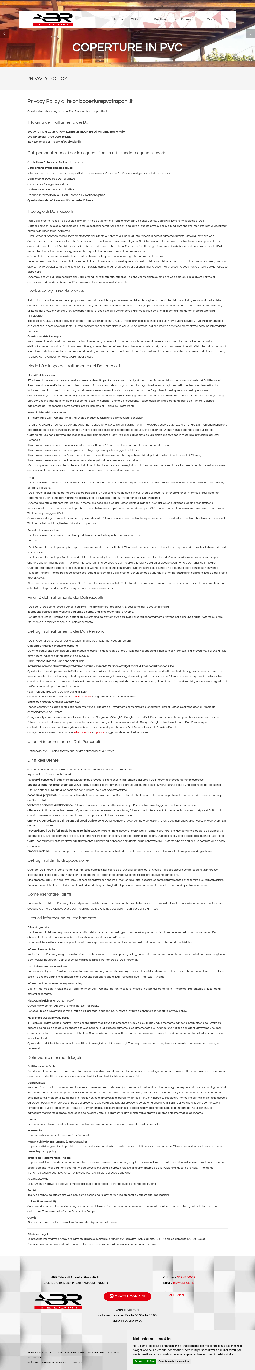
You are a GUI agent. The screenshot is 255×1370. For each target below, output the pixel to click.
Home (118, 19)
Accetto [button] (139, 1361)
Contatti (213, 19)
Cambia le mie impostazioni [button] (173, 1361)
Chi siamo (138, 19)
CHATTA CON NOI (128, 1296)
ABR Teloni (176, 1295)
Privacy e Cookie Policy (69, 1362)
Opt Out (99, 732)
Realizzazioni (164, 19)
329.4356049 (186, 1277)
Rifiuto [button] (151, 1361)
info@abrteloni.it (183, 1282)
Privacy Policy (82, 696)
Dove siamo (190, 19)
